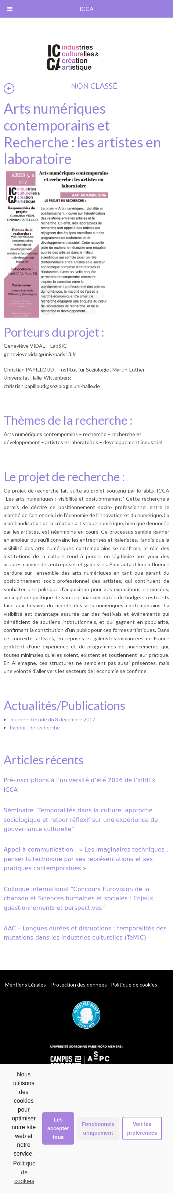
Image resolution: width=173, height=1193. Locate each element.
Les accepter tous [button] (58, 1128)
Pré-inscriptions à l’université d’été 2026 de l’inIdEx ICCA (79, 785)
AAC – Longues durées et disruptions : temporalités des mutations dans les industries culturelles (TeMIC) (85, 933)
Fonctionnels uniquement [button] (98, 1128)
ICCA (87, 8)
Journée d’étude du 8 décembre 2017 (52, 719)
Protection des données (79, 984)
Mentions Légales (25, 984)
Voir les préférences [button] (142, 1128)
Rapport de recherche (35, 727)
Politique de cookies (24, 1172)
